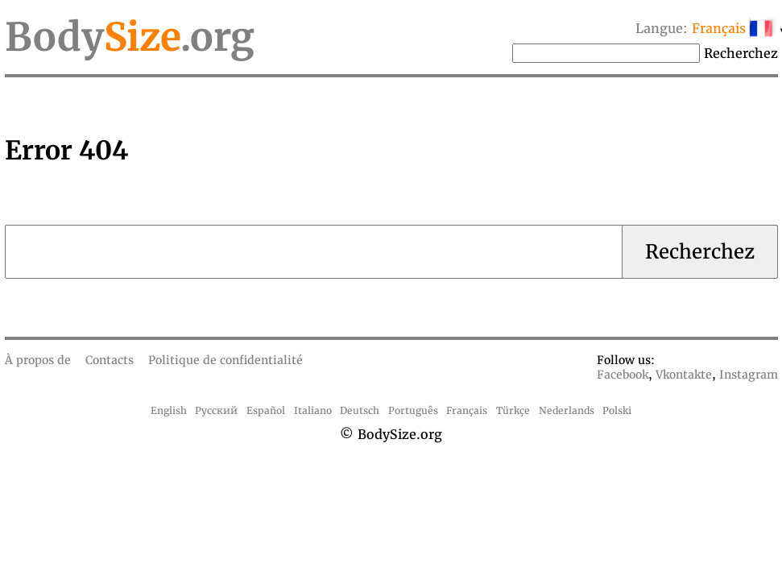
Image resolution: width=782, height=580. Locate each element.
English (169, 410)
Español (265, 410)
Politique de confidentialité (225, 360)
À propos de (38, 360)
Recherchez (741, 53)
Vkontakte (684, 374)
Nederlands (566, 410)
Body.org (129, 37)
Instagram (748, 374)
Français (466, 410)
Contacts (109, 360)
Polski (616, 410)
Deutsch (359, 410)
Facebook (622, 374)
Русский (216, 410)
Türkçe (513, 410)
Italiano (313, 410)
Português (413, 410)
